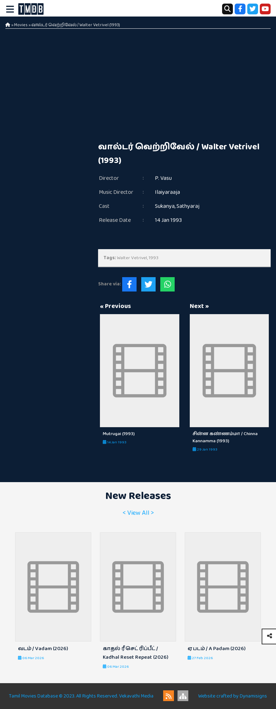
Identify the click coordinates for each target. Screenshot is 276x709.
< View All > (138, 513)
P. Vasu (163, 178)
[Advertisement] (184, 86)
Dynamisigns (253, 696)
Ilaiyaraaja (167, 192)
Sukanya (165, 206)
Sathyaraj (187, 206)
